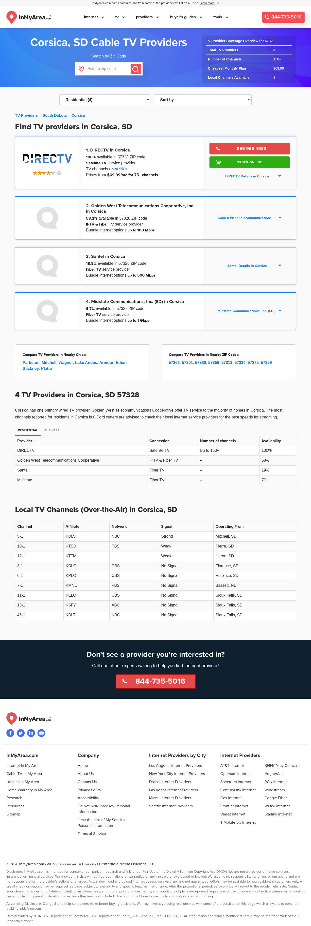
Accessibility (88, 797)
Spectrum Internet (235, 781)
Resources (15, 806)
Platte (46, 368)
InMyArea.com (31, 864)
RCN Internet (275, 781)
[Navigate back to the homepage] (28, 17)
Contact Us (87, 781)
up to (118, 169)
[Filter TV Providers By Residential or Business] (104, 99)
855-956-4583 (251, 148)
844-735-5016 (286, 17)
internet (91, 17)
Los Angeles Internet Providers (175, 765)
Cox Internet (231, 797)
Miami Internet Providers (170, 797)
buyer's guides (183, 17)
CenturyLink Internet (238, 790)
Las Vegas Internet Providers (173, 790)
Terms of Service (92, 833)
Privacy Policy (89, 790)
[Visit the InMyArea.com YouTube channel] (41, 733)
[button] (47, 173)
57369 (266, 362)
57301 (187, 362)
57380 (200, 362)
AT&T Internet (232, 765)
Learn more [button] (207, 3)
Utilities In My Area (22, 781)
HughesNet (274, 773)
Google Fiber (275, 797)
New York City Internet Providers (177, 773)
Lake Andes (86, 362)
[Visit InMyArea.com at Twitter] (21, 733)
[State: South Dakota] (55, 115)
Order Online (249, 162)
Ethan (121, 362)
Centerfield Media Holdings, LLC (127, 864)
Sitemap (13, 814)
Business (51, 430)
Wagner (66, 362)
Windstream (274, 790)
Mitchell (49, 362)
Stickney (31, 368)
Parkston (31, 362)
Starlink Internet (278, 814)
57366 (174, 362)
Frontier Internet (234, 806)
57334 (240, 362)
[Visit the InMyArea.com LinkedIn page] (31, 733)
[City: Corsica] (78, 115)
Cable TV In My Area (24, 773)
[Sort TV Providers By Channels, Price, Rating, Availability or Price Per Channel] (203, 99)
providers (145, 17)
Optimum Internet (235, 773)
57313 (226, 362)
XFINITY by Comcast (282, 765)
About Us (86, 773)
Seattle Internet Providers (171, 806)
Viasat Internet (232, 814)
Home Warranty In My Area (29, 790)
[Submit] (136, 69)
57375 (253, 362)
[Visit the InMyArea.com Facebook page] (10, 733)
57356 (213, 362)
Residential (28, 430)
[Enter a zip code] (109, 69)
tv (117, 17)
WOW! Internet (277, 806)
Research (14, 797)
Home (83, 765)
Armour (106, 362)
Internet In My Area (22, 765)
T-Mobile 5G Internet (238, 822)
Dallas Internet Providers (170, 781)
